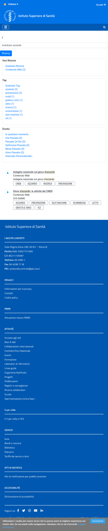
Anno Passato (14, 152)
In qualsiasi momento (16, 134)
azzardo (11, 89)
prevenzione (13, 92)
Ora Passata (13, 138)
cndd (9, 96)
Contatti (9, 300)
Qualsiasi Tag (12, 85)
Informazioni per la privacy (18, 296)
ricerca (10, 107)
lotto (9, 103)
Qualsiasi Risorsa (14, 66)
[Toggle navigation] (5, 27)
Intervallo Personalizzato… (19, 156)
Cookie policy (11, 304)
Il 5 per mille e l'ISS (14, 426)
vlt (8, 118)
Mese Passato (14, 148)
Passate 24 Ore (15, 141)
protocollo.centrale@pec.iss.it (25, 275)
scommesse (13, 111)
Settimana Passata (17, 145)
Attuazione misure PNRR (17, 324)
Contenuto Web (15, 69)
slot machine (14, 114)
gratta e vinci (14, 100)
